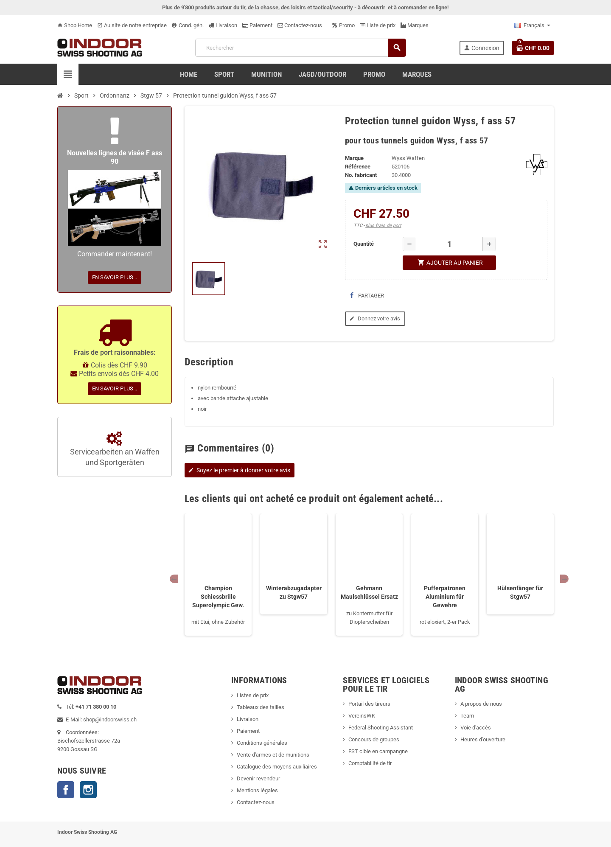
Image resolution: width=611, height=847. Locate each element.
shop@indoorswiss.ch (110, 719)
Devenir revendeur (258, 778)
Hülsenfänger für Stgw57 (520, 592)
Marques (415, 25)
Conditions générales (262, 743)
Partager (367, 295)
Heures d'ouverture (482, 739)
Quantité (363, 244)
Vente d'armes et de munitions (273, 755)
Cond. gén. (188, 25)
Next (564, 579)
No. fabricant (361, 175)
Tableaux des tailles (260, 707)
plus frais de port (383, 225)
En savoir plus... (114, 277)
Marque (354, 158)
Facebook (65, 789)
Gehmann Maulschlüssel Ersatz (369, 592)
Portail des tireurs (369, 704)
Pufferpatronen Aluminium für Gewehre (444, 597)
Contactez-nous (299, 25)
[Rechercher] (300, 48)
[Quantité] (449, 244)
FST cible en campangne (378, 751)
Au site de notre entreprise (132, 25)
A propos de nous (481, 704)
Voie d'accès (475, 727)
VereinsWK (361, 715)
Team (467, 715)
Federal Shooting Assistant (380, 727)
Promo (343, 25)
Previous (174, 579)
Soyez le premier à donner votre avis (238, 470)
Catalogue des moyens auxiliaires (277, 766)
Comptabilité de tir (370, 763)
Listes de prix (253, 695)
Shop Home (74, 25)
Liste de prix (377, 25)
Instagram (88, 789)
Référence (357, 166)
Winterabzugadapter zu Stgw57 (294, 592)
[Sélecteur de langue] (532, 25)
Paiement (257, 25)
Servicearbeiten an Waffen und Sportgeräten (115, 449)
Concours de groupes (373, 739)
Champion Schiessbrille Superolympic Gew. (218, 597)
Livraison (223, 25)
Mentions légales (257, 790)
